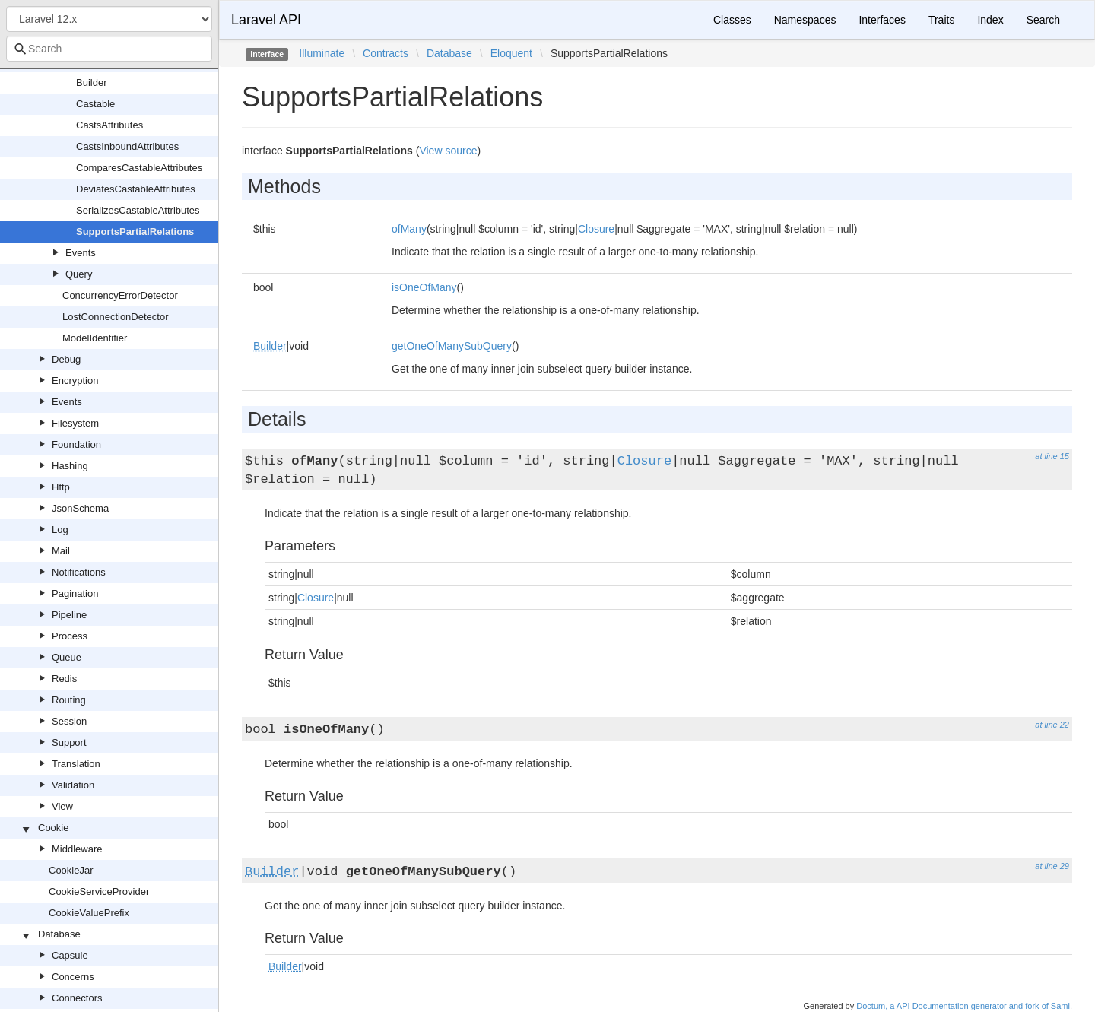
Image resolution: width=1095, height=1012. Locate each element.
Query (78, 274)
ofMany (409, 229)
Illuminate (321, 53)
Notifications (79, 572)
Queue (66, 657)
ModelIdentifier (94, 338)
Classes (732, 20)
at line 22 (1052, 724)
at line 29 (1052, 866)
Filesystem (75, 423)
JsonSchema (80, 508)
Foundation (76, 444)
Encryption (75, 380)
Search (1043, 20)
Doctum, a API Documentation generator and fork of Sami (963, 1005)
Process (69, 636)
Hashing (70, 465)
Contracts (385, 53)
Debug (66, 359)
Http (61, 487)
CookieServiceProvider (99, 891)
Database (59, 934)
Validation (73, 785)
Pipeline (69, 614)
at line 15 (1052, 456)
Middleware (77, 849)
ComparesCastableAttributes (139, 167)
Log (60, 529)
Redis (64, 678)
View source (448, 150)
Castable (95, 103)
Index (990, 20)
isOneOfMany (424, 287)
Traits (941, 20)
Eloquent (511, 53)
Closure (596, 229)
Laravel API (266, 19)
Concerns (73, 976)
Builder (91, 82)
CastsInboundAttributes (127, 146)
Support (69, 742)
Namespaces (805, 20)
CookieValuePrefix (89, 912)
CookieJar (71, 870)
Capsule (70, 955)
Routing (69, 700)
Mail (61, 551)
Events (80, 253)
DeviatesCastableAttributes (135, 189)
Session (69, 721)
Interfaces (882, 20)
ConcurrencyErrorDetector (120, 295)
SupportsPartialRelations (135, 231)
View (62, 806)
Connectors (77, 998)
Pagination (75, 593)
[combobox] (109, 49)
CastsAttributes (109, 125)
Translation (76, 763)
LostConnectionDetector (115, 316)
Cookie (53, 827)
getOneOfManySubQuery (452, 346)
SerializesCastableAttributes (138, 210)
